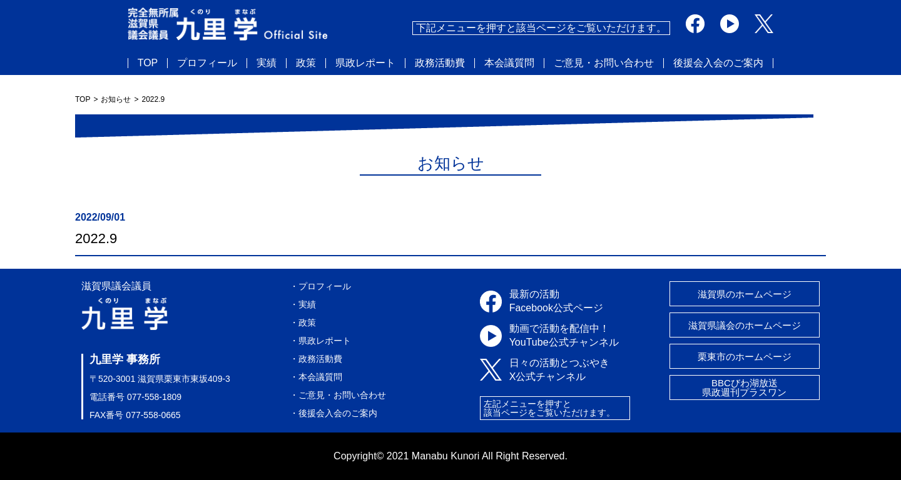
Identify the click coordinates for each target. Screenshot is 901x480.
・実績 (303, 304)
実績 (267, 63)
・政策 (303, 323)
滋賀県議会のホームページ (744, 325)
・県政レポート (320, 341)
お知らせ (116, 99)
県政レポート (365, 63)
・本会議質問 (316, 377)
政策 (306, 63)
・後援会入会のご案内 (333, 413)
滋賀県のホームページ (745, 294)
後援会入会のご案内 (718, 63)
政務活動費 (440, 63)
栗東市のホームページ (745, 356)
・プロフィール (320, 286)
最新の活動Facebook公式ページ (556, 301)
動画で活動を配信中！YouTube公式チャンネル (564, 335)
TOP (148, 63)
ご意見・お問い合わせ (604, 63)
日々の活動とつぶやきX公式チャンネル (559, 370)
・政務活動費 (316, 359)
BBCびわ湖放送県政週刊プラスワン (744, 388)
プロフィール (207, 63)
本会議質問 (509, 63)
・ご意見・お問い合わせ (338, 395)
